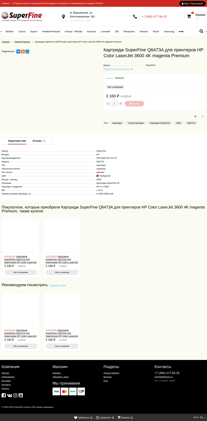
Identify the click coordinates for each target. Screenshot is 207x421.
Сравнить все (57, 285)
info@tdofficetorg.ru (163, 377)
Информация (8, 377)
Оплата (5, 388)
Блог (106, 380)
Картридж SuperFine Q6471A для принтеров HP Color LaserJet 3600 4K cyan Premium (20, 260)
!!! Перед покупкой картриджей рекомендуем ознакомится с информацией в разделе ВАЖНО (57, 3)
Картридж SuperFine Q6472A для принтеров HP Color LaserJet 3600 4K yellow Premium (62, 260)
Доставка (6, 380)
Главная (6, 3)
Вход (186, 3)
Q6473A (191, 123)
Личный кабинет (111, 373)
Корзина (200, 14)
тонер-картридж (136, 123)
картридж (117, 123)
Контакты (6, 384)
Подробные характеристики (117, 69)
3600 (178, 123)
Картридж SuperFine (160, 123)
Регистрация (197, 3)
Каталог (5, 373)
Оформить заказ (61, 377)
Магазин (108, 377)
